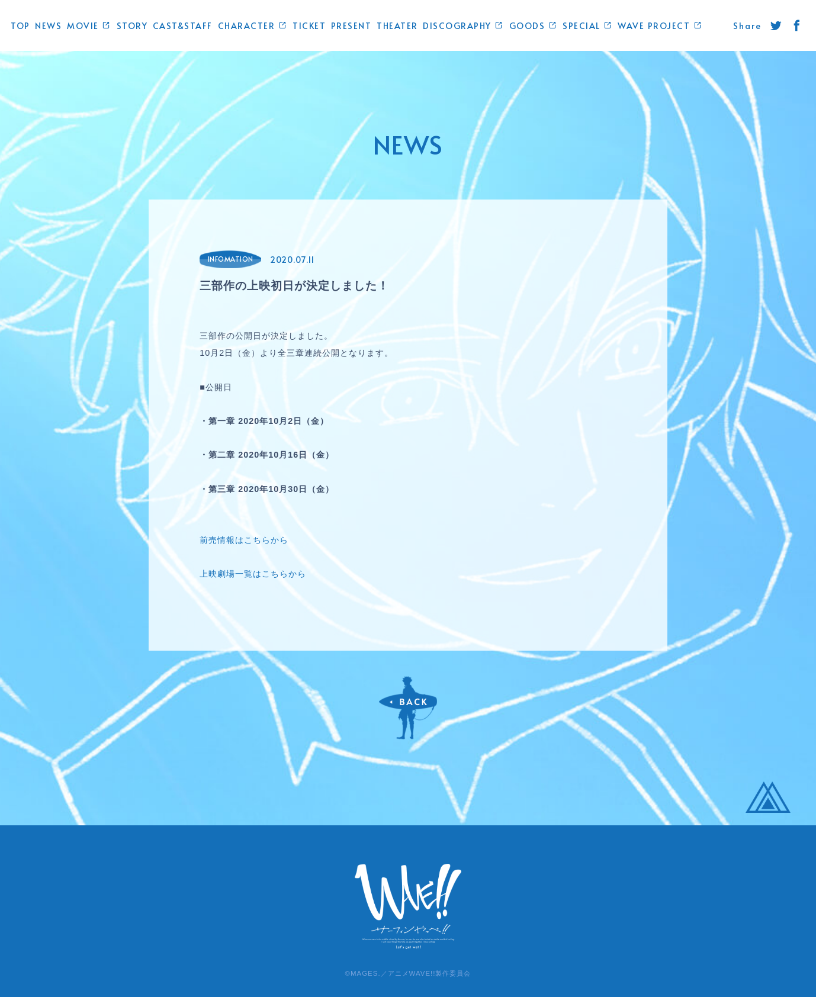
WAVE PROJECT (660, 25)
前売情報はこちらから (244, 540)
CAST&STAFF (183, 25)
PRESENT (351, 25)
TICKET (309, 25)
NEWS (48, 25)
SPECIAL (588, 25)
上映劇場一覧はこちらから (253, 573)
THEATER (397, 25)
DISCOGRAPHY (463, 25)
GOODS (533, 25)
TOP (20, 25)
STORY (132, 25)
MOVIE (89, 25)
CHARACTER (253, 25)
